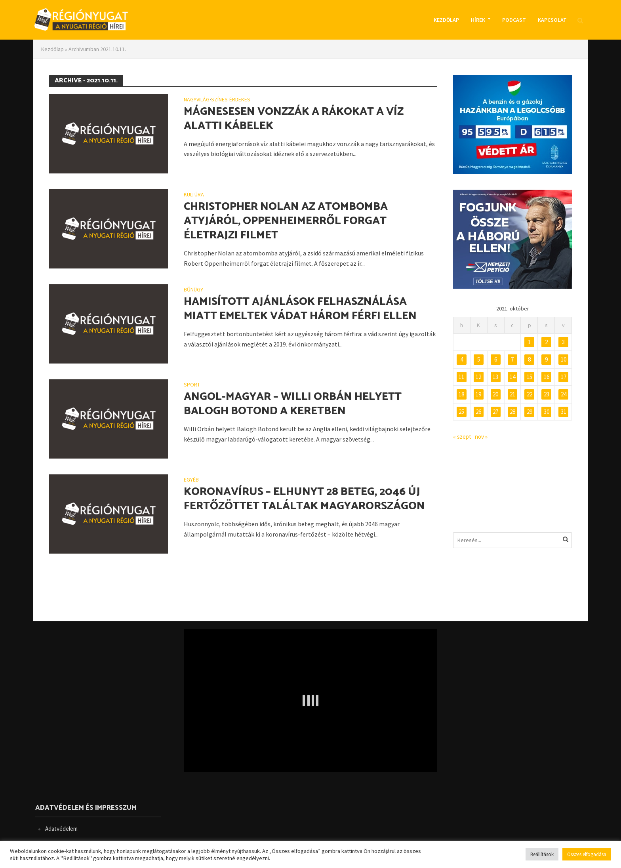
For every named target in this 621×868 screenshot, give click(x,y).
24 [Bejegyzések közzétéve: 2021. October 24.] (563, 394)
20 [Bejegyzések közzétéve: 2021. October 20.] (495, 394)
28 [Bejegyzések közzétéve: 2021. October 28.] (512, 411)
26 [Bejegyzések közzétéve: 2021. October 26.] (478, 411)
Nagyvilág (197, 100)
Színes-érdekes (230, 100)
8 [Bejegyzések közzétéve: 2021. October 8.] (529, 359)
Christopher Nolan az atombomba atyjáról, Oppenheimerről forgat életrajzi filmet (286, 221)
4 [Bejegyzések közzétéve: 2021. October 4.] (461, 359)
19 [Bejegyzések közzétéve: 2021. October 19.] (478, 394)
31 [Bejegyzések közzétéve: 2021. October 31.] (563, 411)
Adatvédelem (61, 828)
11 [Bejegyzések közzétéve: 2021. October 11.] (461, 377)
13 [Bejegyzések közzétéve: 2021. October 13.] (495, 377)
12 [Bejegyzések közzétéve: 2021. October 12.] (478, 377)
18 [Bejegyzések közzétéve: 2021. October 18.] (461, 394)
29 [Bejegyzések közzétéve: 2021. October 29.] (529, 411)
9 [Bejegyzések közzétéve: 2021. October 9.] (546, 359)
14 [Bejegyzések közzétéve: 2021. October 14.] (512, 377)
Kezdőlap (446, 19)
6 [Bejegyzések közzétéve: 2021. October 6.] (495, 359)
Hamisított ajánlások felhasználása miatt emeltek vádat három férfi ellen (300, 309)
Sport (192, 385)
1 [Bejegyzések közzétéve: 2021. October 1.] (529, 342)
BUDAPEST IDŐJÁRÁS (512, 486)
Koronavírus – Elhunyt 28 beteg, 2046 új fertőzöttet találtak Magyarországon (304, 499)
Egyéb (191, 480)
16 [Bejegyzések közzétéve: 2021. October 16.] (546, 377)
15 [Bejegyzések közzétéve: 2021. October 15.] (529, 377)
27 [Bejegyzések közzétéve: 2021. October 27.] (495, 411)
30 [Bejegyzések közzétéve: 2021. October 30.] (546, 411)
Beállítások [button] (542, 854)
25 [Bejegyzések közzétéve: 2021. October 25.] (461, 411)
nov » (481, 436)
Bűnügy (193, 290)
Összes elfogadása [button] (586, 854)
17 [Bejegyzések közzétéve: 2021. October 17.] (563, 377)
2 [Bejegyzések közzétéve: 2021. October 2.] (546, 342)
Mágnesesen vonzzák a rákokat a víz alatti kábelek (294, 119)
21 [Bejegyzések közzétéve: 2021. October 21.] (512, 394)
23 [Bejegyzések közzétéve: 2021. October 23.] (546, 394)
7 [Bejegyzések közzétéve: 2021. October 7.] (512, 359)
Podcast (514, 19)
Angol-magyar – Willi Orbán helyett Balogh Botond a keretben (293, 404)
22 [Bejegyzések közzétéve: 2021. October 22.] (529, 394)
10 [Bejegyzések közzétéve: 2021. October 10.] (563, 359)
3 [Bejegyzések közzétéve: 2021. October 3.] (563, 342)
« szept (462, 436)
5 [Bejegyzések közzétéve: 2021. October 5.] (478, 359)
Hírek (478, 19)
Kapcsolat (552, 19)
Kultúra (194, 195)
